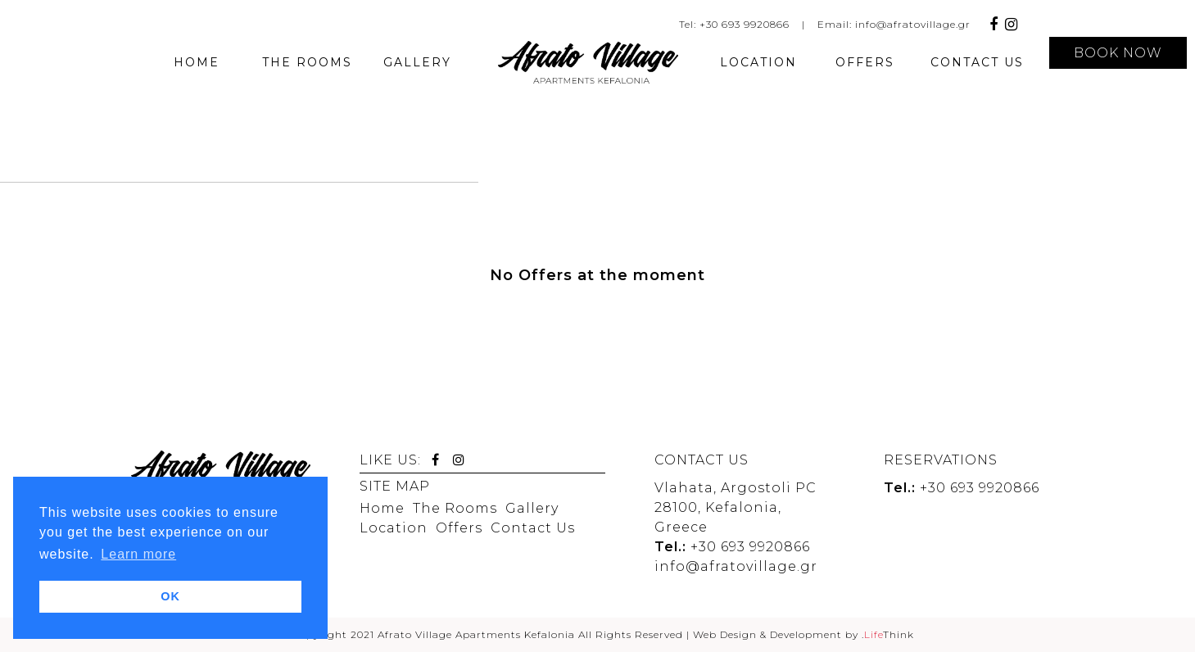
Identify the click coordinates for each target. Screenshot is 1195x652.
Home (382, 508)
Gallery (532, 508)
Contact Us (533, 528)
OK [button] (170, 596)
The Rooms (455, 508)
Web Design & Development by (803, 634)
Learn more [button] (138, 554)
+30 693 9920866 (744, 24)
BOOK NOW (1118, 53)
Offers (459, 528)
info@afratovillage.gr (913, 24)
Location (394, 528)
